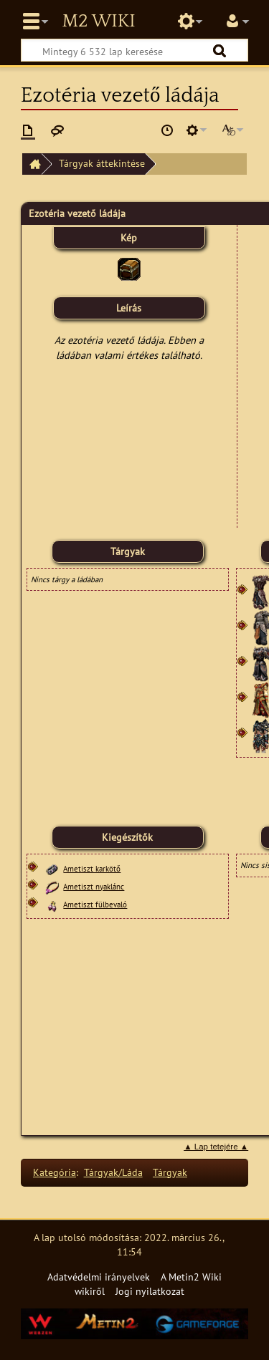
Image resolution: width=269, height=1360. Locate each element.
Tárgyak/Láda (113, 1172)
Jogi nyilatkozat (149, 1291)
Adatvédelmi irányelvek (98, 1276)
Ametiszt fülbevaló (95, 905)
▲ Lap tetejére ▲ (216, 1146)
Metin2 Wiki (98, 21)
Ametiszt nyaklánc (93, 887)
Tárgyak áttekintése (102, 163)
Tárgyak (170, 1172)
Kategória (54, 1172)
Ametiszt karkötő (92, 869)
